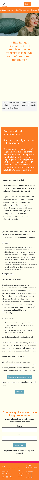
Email (19, 435)
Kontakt (20, 470)
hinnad (20, 475)
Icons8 (31, 477)
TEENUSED (19, 391)
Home (19, 467)
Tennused (21, 473)
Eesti (26, 4)
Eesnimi (19, 426)
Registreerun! (19, 445)
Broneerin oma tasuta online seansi (19, 377)
